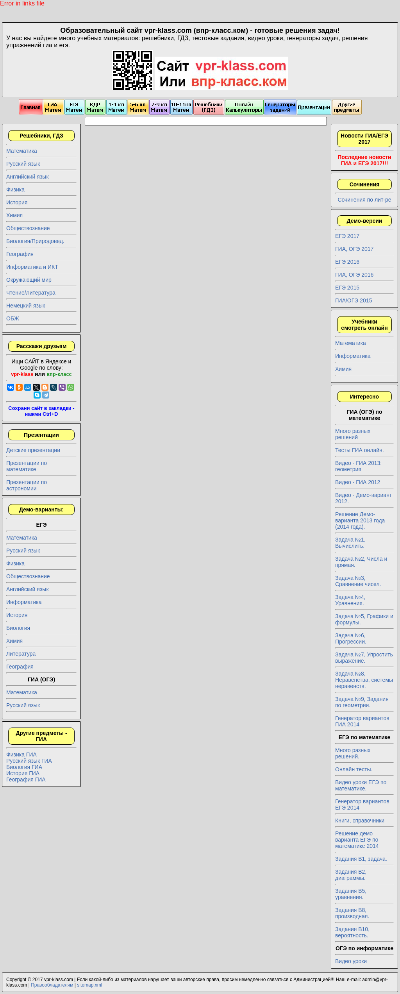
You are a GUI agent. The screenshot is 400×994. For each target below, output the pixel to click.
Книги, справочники (359, 820)
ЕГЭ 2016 (347, 262)
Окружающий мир (29, 280)
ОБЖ (12, 318)
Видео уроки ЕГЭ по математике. (360, 785)
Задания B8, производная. (352, 913)
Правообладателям (52, 985)
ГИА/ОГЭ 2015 (353, 300)
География (20, 254)
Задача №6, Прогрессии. (350, 638)
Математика (21, 151)
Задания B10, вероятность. (352, 932)
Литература (21, 654)
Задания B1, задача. (361, 859)
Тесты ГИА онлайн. (359, 450)
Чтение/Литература (30, 293)
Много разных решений (352, 434)
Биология (18, 628)
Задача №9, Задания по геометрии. (362, 702)
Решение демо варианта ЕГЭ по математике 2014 (357, 839)
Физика (15, 189)
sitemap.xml (89, 985)
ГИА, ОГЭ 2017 (354, 249)
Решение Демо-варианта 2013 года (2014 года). (360, 520)
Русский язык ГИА (29, 761)
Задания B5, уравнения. (350, 894)
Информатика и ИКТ (32, 267)
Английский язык (27, 176)
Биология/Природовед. (35, 241)
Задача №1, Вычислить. (350, 542)
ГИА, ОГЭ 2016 (354, 275)
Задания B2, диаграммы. (350, 875)
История (16, 202)
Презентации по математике (26, 466)
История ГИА (22, 773)
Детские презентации (33, 450)
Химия (14, 215)
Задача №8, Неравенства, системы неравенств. (364, 679)
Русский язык (23, 164)
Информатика (23, 602)
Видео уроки (351, 961)
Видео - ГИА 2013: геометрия (358, 466)
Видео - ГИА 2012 (357, 482)
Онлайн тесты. (353, 769)
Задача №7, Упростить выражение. (364, 657)
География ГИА (26, 779)
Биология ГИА (24, 767)
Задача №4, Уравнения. (350, 600)
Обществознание (28, 228)
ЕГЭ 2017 (347, 236)
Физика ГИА (21, 754)
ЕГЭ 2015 (347, 287)
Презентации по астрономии (26, 485)
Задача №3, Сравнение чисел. (358, 581)
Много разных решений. (352, 753)
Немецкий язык (25, 305)
